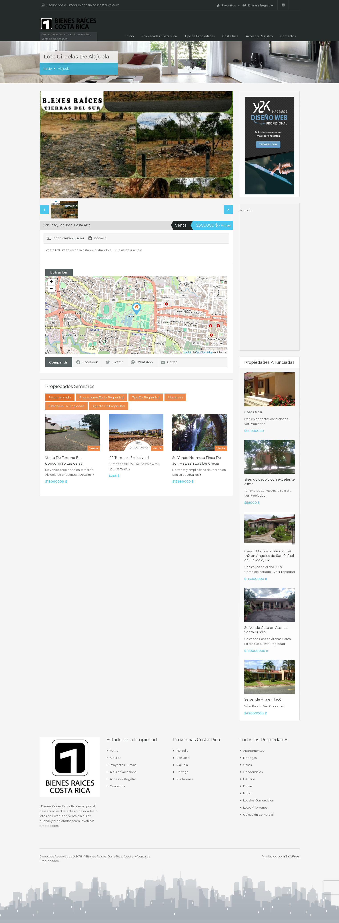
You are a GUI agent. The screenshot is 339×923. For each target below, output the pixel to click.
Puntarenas (185, 779)
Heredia (182, 750)
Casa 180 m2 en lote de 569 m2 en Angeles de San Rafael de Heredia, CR (269, 555)
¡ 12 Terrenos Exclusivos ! (129, 458)
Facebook (87, 362)
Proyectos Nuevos (123, 765)
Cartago (183, 772)
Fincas (247, 786)
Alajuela (64, 69)
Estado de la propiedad (66, 406)
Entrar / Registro (258, 5)
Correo (169, 362)
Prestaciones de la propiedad (101, 397)
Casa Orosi (253, 412)
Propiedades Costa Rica (159, 36)
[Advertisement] (269, 279)
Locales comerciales (258, 800)
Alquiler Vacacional (123, 772)
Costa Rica (230, 36)
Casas (247, 765)
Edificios (249, 779)
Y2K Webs (292, 856)
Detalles (86, 474)
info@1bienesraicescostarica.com (93, 5)
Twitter (114, 362)
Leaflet (187, 352)
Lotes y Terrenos (255, 807)
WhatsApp (142, 362)
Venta (114, 750)
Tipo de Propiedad (146, 397)
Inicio (130, 36)
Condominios (253, 772)
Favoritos (226, 5)
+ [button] (51, 282)
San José (183, 757)
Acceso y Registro (259, 36)
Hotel (247, 793)
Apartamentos (253, 750)
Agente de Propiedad (108, 406)
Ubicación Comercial (258, 814)
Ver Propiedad (254, 424)
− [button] (51, 289)
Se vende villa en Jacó (262, 699)
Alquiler (115, 757)
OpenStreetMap (204, 352)
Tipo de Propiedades (199, 36)
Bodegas (250, 757)
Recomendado (60, 397)
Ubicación (175, 397)
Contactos (288, 36)
